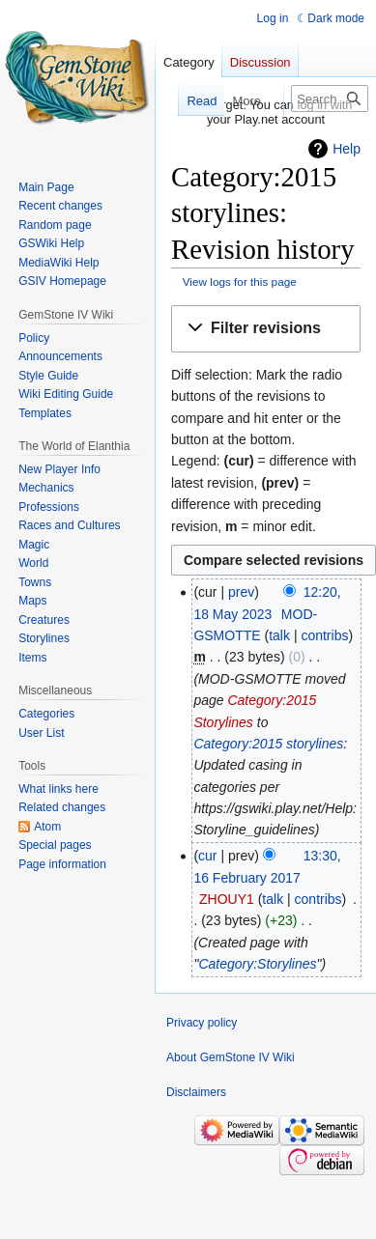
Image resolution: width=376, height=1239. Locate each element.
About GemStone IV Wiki (230, 1057)
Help (347, 148)
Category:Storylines (257, 963)
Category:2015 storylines (268, 743)
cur (207, 855)
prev (241, 592)
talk (279, 635)
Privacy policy (201, 1022)
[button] (266, 329)
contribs (324, 635)
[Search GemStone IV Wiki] (329, 98)
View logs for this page (240, 281)
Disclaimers (196, 1092)
